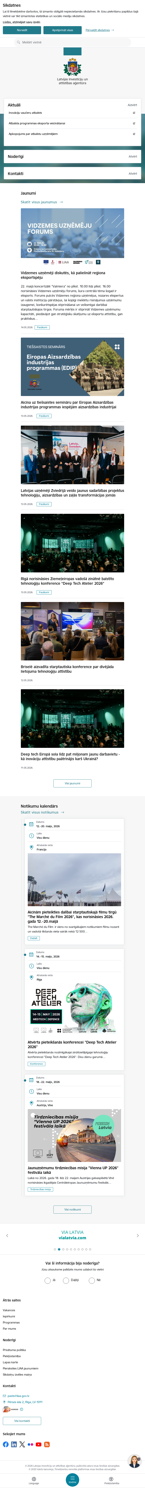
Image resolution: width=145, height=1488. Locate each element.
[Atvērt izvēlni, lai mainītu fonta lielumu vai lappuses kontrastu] (111, 1481)
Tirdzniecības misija (40, 1189)
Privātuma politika (14, 1350)
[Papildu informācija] (21, 1409)
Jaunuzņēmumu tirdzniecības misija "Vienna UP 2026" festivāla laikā (73, 1170)
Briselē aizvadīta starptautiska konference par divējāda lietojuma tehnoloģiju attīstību (67, 669)
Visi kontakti (22, 1421)
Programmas (11, 1322)
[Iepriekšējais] (7, 1235)
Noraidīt (22, 30)
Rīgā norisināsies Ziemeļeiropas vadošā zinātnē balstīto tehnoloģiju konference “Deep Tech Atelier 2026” (67, 581)
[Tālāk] (137, 1235)
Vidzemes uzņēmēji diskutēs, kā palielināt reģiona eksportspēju (63, 275)
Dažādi (33, 938)
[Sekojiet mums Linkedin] (14, 1444)
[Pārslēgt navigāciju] (72, 1480)
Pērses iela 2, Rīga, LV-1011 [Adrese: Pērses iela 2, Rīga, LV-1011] (25, 1402)
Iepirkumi (9, 1316)
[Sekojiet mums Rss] (47, 1444)
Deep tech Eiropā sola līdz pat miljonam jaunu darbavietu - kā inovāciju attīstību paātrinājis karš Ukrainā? (70, 756)
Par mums (9, 1328)
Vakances (9, 1310)
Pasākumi (42, 327)
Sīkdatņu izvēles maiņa (17, 1374)
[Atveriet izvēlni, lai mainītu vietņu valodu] (34, 1481)
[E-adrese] (10, 1409)
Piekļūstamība (12, 1356)
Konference (36, 1063)
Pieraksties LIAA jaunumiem (20, 1368)
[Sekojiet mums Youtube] (39, 1444)
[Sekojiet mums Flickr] (30, 1444)
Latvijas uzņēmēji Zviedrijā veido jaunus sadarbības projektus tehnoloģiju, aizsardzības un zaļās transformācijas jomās (72, 492)
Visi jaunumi (72, 783)
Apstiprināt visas (62, 30)
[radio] (50, 1280)
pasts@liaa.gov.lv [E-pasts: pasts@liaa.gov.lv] (18, 1396)
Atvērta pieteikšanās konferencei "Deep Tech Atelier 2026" (72, 1044)
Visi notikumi (72, 1209)
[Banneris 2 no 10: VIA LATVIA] (72, 1235)
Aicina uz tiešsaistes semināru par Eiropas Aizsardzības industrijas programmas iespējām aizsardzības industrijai (68, 404)
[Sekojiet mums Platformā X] (22, 1444)
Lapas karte (10, 1362)
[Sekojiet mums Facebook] (6, 1444)
